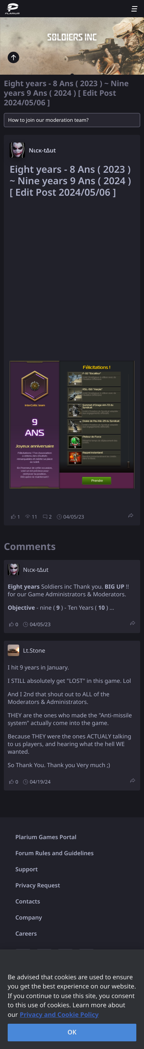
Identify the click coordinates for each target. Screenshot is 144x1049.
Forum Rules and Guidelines (54, 853)
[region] (72, 999)
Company (28, 917)
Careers (26, 934)
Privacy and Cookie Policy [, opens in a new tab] (59, 1014)
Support (26, 869)
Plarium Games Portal (45, 837)
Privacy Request (37, 885)
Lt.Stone (34, 651)
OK (72, 1032)
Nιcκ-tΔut (42, 150)
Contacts (27, 901)
